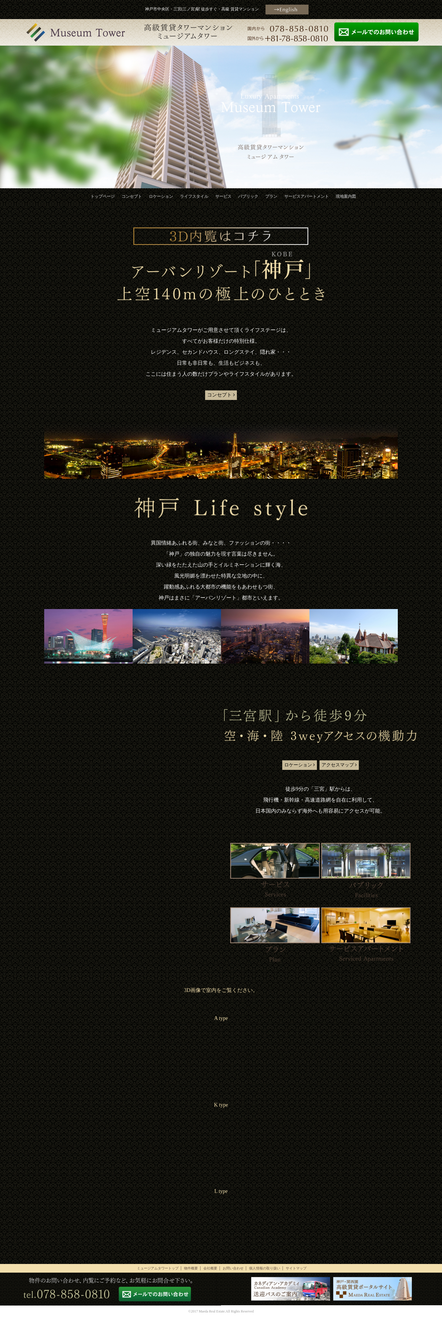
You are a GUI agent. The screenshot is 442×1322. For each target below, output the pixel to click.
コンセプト (132, 196)
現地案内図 (346, 196)
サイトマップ (296, 1273)
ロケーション (161, 196)
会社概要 (210, 1273)
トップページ (102, 196)
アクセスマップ (345, 768)
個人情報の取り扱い (264, 1273)
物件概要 (191, 1273)
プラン (271, 196)
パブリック (248, 196)
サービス (223, 196)
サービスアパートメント (306, 196)
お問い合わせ (233, 1273)
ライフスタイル (194, 196)
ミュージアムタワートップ (158, 1273)
